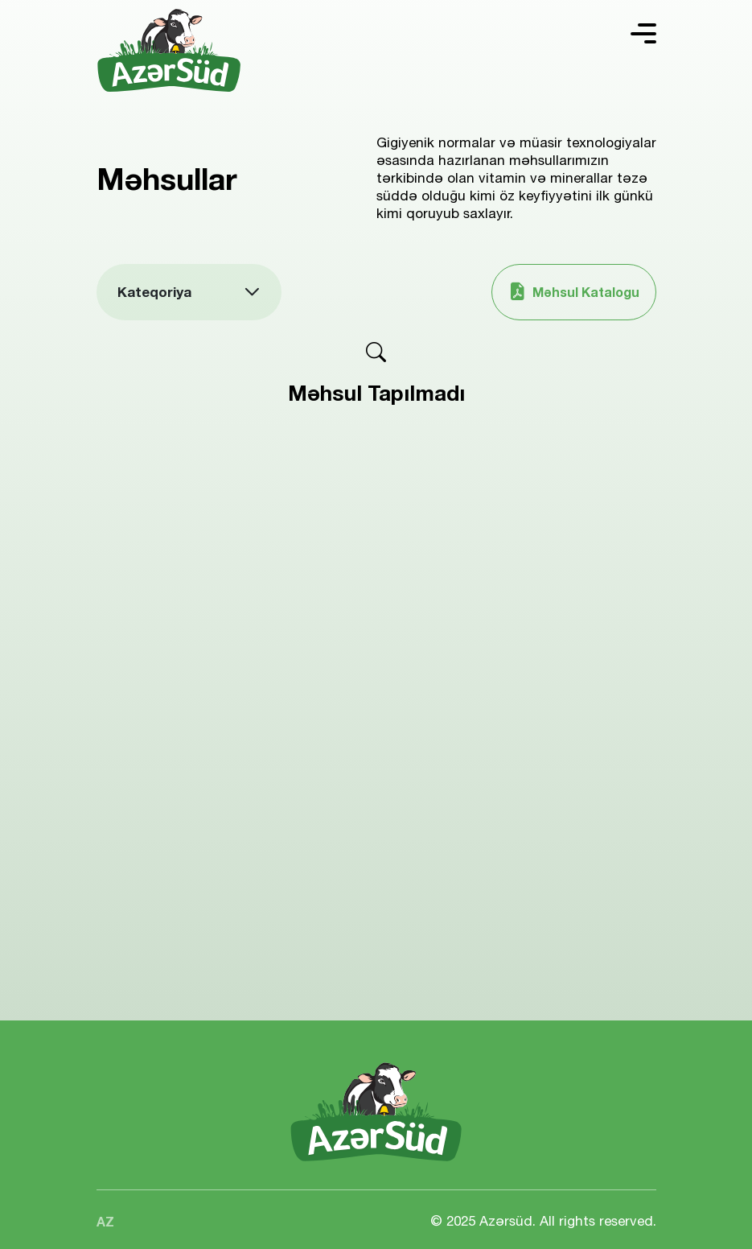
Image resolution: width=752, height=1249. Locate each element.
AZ (105, 1221)
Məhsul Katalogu (573, 291)
